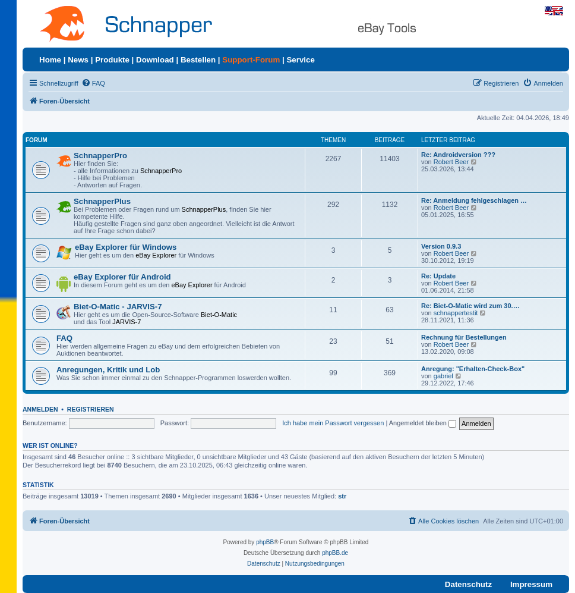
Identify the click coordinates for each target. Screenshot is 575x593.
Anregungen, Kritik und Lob (108, 369)
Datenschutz (468, 584)
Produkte (112, 59)
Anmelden (40, 409)
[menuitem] (93, 83)
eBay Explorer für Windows (125, 247)
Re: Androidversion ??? (458, 154)
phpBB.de (335, 553)
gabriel (443, 375)
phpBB (265, 542)
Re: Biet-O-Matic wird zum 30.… (470, 305)
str (342, 496)
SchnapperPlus (102, 201)
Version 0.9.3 (441, 246)
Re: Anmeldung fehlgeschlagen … (474, 200)
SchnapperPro (100, 155)
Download (155, 59)
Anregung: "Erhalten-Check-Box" (473, 368)
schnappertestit (456, 312)
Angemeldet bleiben (422, 422)
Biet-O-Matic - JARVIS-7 (118, 306)
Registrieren (90, 409)
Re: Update (438, 276)
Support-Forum (251, 59)
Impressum (531, 584)
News (78, 59)
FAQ (64, 338)
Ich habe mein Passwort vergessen (333, 422)
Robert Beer (451, 161)
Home (50, 59)
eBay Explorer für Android (122, 276)
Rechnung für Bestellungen (464, 337)
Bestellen (198, 59)
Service (300, 59)
